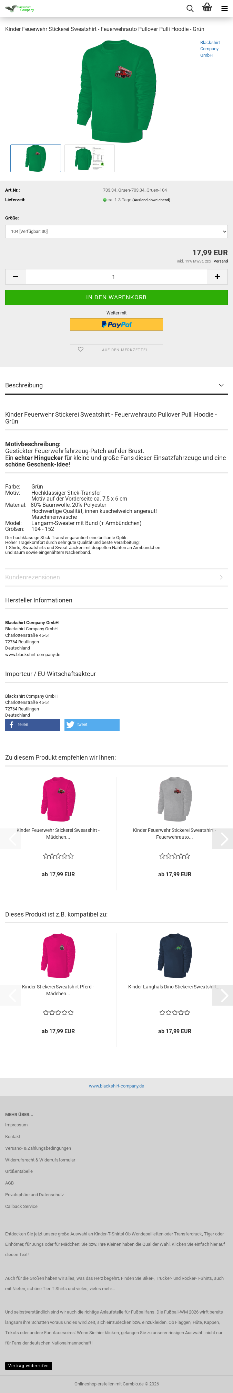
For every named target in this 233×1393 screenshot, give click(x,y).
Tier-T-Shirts (55, 1288)
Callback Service (21, 1206)
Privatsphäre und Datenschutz (34, 1194)
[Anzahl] (116, 277)
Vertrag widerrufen (28, 1365)
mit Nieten (15, 1288)
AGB (9, 1183)
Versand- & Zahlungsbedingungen (38, 1148)
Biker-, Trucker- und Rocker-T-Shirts (177, 1278)
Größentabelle (19, 1171)
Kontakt (12, 1136)
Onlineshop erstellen (94, 1383)
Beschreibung (24, 385)
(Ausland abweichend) (151, 200)
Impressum (16, 1124)
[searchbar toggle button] (190, 8)
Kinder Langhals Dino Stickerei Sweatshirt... (174, 986)
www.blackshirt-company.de (116, 1086)
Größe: (12, 218)
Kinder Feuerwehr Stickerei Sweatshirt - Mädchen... (58, 833)
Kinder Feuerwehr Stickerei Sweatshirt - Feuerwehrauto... (174, 833)
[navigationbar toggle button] (224, 8)
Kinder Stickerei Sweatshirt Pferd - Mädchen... (58, 990)
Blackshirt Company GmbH (210, 49)
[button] (15, 277)
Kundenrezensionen (32, 577)
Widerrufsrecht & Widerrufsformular (40, 1159)
